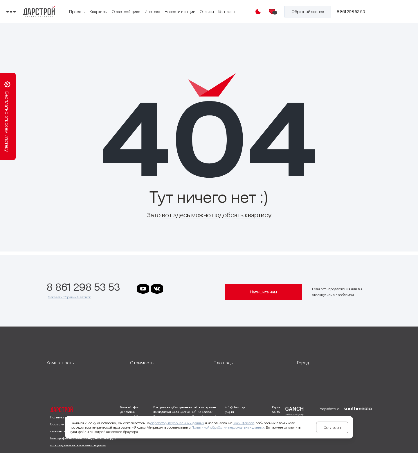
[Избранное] (282, 11)
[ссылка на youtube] (143, 289)
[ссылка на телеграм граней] (213, 289)
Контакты (140, 15)
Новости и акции (224, 8)
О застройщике (170, 8)
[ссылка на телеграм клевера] (199, 289)
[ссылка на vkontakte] (157, 289)
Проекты (121, 8)
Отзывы (120, 15)
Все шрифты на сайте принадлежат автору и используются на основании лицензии (83, 441)
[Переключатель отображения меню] (50, 11)
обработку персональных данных (177, 423)
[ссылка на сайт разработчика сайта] (358, 427)
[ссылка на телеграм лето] (143, 301)
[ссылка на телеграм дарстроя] (171, 289)
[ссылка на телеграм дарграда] (185, 289)
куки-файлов (243, 423)
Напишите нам (263, 292)
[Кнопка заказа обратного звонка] (315, 11)
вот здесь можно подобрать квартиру (216, 215)
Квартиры (143, 8)
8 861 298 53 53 (355, 11)
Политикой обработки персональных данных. (228, 427)
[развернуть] (83, 362)
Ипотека (197, 8)
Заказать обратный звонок (69, 297)
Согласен (332, 427)
